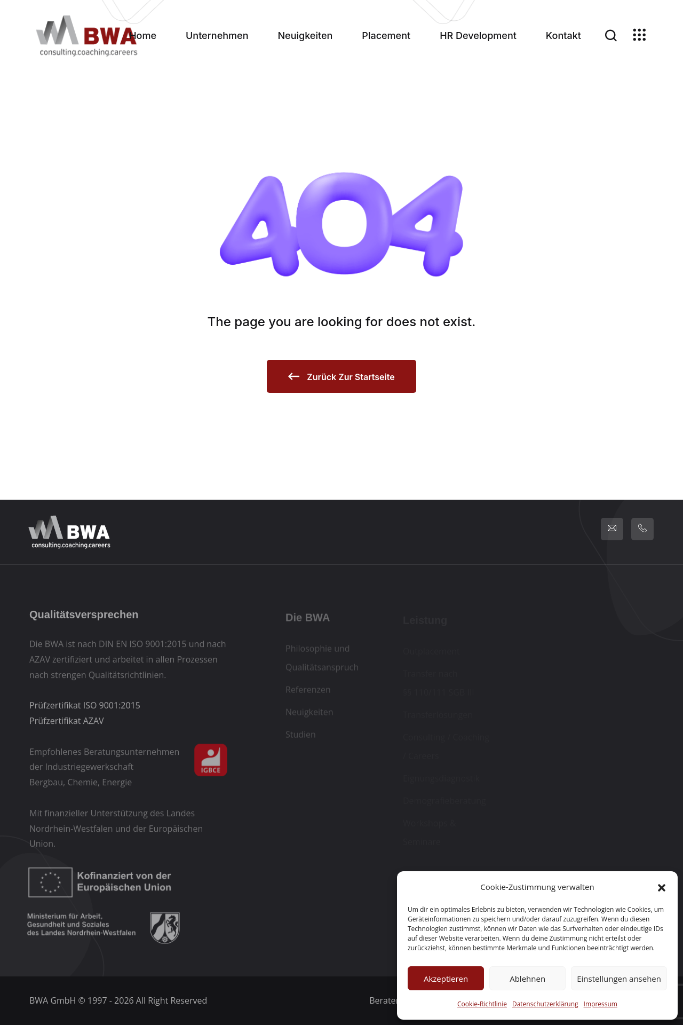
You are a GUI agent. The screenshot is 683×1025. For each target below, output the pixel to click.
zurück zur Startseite (341, 376)
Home (142, 35)
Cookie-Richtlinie (482, 1003)
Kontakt (563, 35)
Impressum (600, 1003)
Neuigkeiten (305, 35)
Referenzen (308, 692)
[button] (661, 886)
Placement (386, 35)
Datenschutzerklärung (545, 1003)
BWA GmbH (52, 1000)
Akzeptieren (446, 978)
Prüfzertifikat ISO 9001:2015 (84, 708)
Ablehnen (527, 978)
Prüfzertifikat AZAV (66, 724)
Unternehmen (217, 35)
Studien (300, 737)
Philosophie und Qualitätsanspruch (322, 660)
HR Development (478, 35)
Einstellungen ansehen (619, 978)
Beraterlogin (393, 1000)
